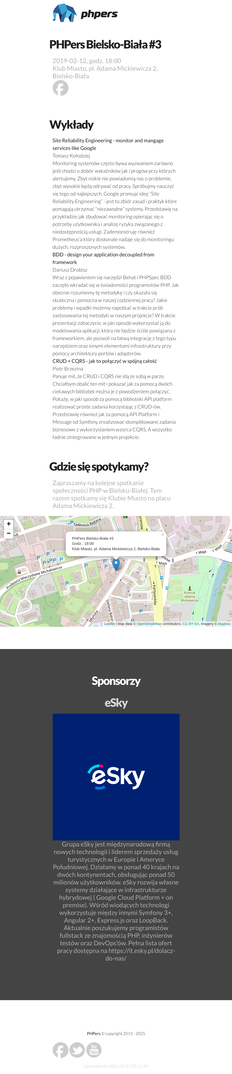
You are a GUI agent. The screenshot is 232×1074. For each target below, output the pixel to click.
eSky (116, 702)
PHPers (94, 1033)
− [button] (9, 534)
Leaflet (109, 624)
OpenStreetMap (149, 624)
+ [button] (9, 524)
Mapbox (224, 624)
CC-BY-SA (190, 624)
